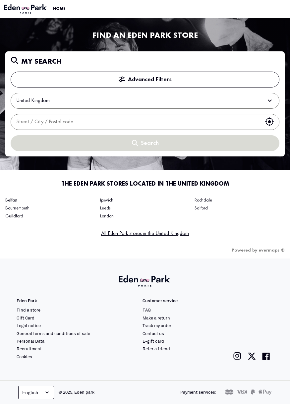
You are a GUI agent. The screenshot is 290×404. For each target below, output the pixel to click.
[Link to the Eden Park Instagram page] (237, 356)
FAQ (147, 310)
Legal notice (29, 325)
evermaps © (272, 250)
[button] (269, 122)
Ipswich (106, 200)
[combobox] (135, 122)
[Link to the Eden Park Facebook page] (266, 356)
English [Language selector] (36, 392)
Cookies (24, 356)
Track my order (157, 325)
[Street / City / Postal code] (135, 122)
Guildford (14, 216)
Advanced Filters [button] (145, 79)
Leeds (105, 208)
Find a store (28, 310)
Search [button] (145, 143)
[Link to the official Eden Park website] (26, 9)
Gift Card (25, 317)
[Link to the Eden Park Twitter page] (252, 356)
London (107, 216)
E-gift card (153, 341)
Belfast (11, 200)
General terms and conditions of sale (53, 333)
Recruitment (29, 348)
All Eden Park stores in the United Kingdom (145, 233)
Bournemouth (17, 208)
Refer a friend (156, 348)
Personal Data (30, 341)
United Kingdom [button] (145, 101)
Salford (201, 208)
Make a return (156, 317)
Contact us (153, 333)
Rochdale (203, 200)
